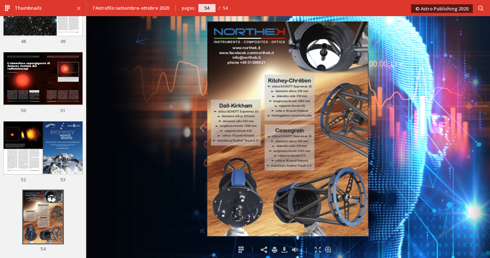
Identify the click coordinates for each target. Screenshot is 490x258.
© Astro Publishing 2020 (441, 8)
